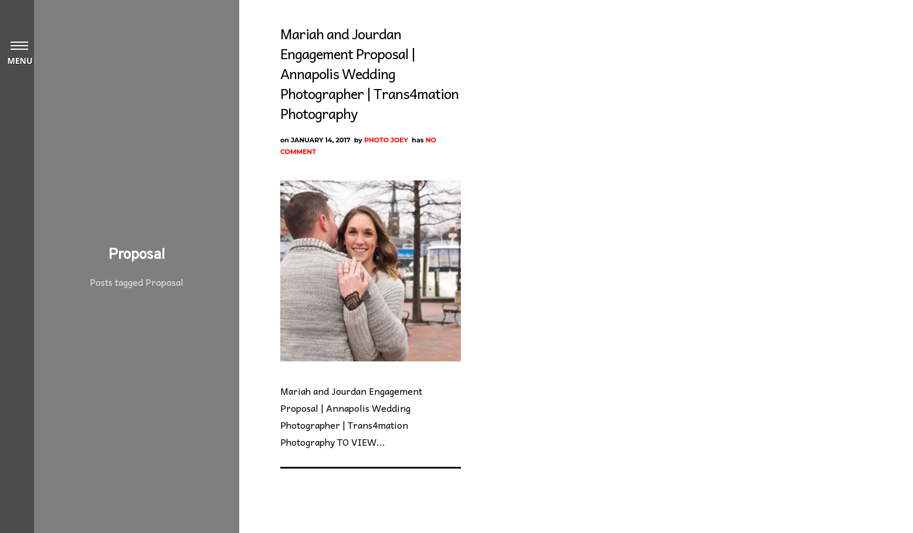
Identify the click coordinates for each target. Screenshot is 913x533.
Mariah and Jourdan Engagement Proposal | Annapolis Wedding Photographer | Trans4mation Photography (369, 73)
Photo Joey (386, 140)
